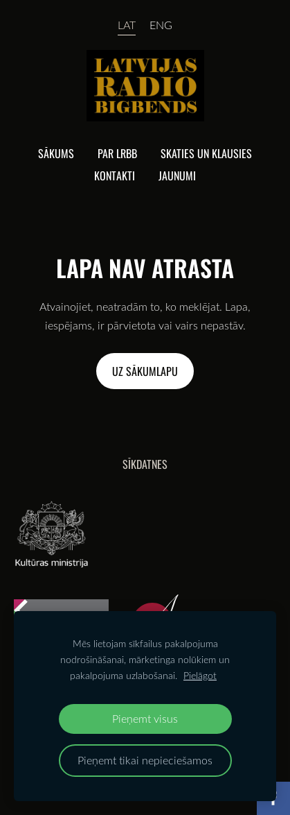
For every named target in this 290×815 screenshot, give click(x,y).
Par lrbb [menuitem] (117, 153)
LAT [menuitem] (127, 25)
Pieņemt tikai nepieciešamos (145, 760)
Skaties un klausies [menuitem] (206, 153)
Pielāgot (200, 675)
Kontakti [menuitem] (114, 175)
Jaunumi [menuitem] (177, 175)
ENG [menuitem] (160, 25)
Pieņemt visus (145, 718)
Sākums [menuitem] (56, 153)
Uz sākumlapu (145, 371)
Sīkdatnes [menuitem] (145, 464)
